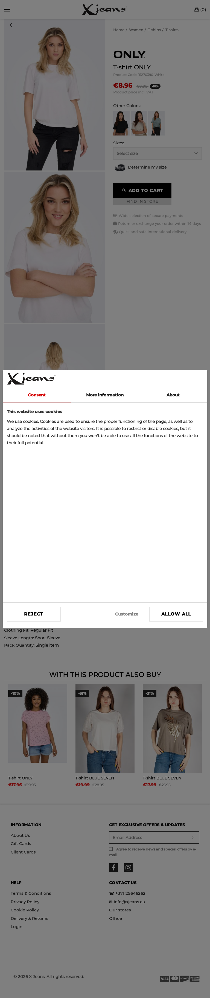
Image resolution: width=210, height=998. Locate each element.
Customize (126, 614)
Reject (33, 614)
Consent (37, 395)
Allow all (176, 614)
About (173, 395)
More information (105, 395)
